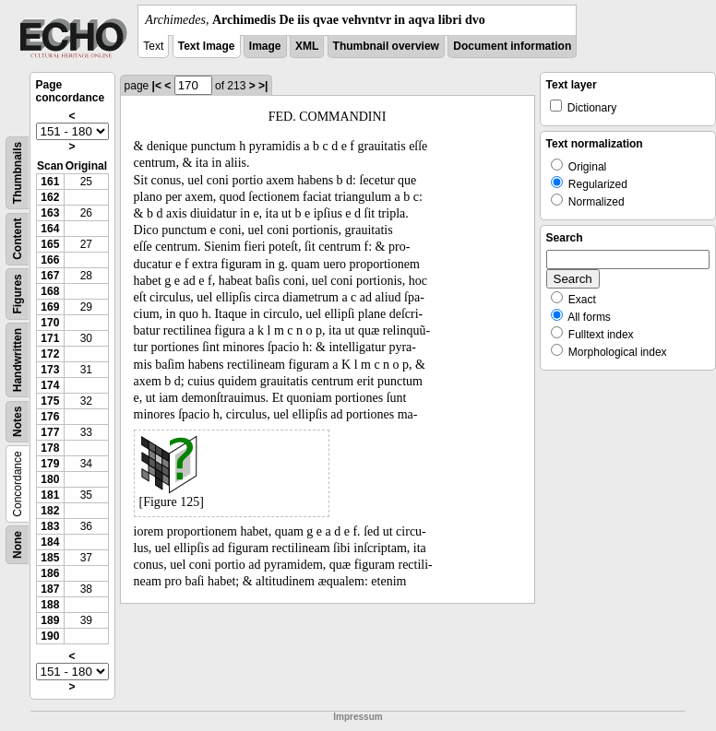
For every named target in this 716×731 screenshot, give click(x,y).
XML (306, 46)
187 (50, 589)
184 (50, 542)
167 (50, 275)
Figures (17, 293)
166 (50, 259)
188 (50, 604)
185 (50, 557)
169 (50, 307)
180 (50, 479)
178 (50, 448)
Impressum (357, 717)
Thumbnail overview (386, 46)
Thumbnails (17, 173)
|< (156, 85)
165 (50, 244)
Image (265, 46)
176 (50, 416)
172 (50, 354)
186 (50, 573)
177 (50, 432)
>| (263, 85)
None (17, 545)
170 (50, 322)
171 (50, 338)
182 (50, 510)
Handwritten (17, 360)
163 (50, 212)
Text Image (206, 46)
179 (50, 463)
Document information (512, 46)
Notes (17, 422)
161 (50, 181)
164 (50, 228)
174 (50, 385)
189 (50, 620)
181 (50, 495)
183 (50, 526)
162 (50, 197)
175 (50, 401)
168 (50, 291)
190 (50, 636)
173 (50, 369)
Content (17, 239)
